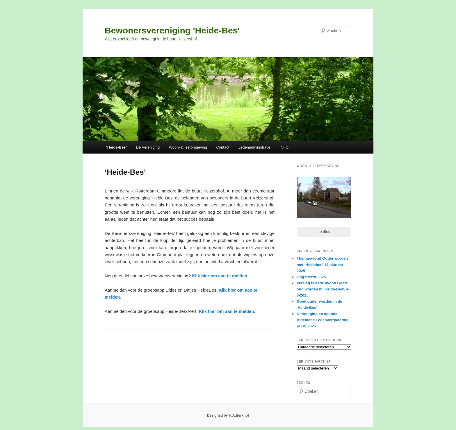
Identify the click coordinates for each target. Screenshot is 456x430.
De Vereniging (148, 147)
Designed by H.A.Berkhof (228, 415)
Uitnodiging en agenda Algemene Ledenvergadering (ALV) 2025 (322, 320)
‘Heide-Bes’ (116, 147)
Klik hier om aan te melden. (227, 311)
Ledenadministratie (254, 147)
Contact (222, 147)
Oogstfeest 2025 (311, 277)
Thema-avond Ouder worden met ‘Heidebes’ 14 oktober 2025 (322, 264)
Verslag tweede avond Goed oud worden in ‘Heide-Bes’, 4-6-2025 (323, 289)
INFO (283, 147)
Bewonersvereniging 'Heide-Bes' (172, 30)
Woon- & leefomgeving (188, 147)
